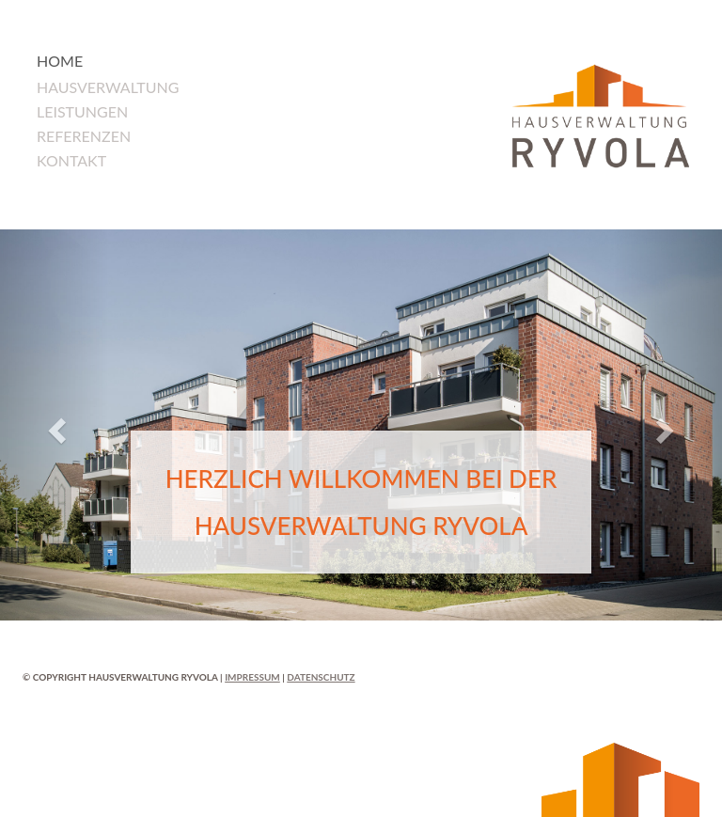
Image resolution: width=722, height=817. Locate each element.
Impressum (252, 677)
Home (60, 61)
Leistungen (82, 111)
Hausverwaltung (108, 87)
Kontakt (71, 160)
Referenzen (84, 136)
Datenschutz (320, 677)
